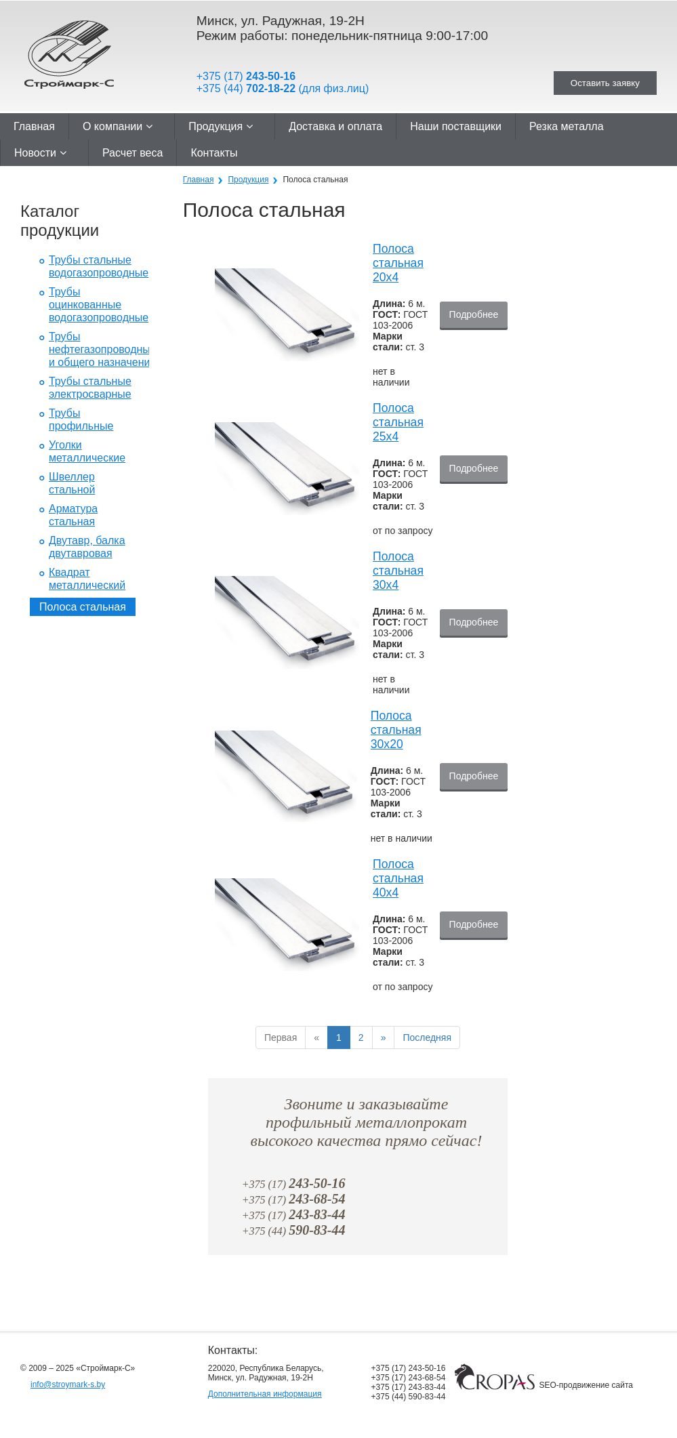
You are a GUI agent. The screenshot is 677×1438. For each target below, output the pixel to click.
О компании (117, 126)
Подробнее (474, 315)
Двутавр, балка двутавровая (87, 547)
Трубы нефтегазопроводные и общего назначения (103, 349)
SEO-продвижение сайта (586, 1385)
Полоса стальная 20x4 (398, 263)
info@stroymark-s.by (67, 1384)
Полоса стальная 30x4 (398, 571)
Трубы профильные (81, 419)
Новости (40, 153)
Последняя (427, 1037)
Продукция (220, 126)
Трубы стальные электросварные (90, 387)
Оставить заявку (605, 83)
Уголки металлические (87, 451)
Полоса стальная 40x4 (398, 878)
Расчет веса (132, 153)
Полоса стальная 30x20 (396, 730)
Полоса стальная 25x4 (398, 422)
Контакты (213, 153)
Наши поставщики (455, 126)
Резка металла (566, 126)
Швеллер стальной (72, 483)
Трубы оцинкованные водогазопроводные (98, 304)
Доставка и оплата (335, 126)
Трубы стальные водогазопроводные (98, 266)
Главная (34, 126)
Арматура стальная (73, 515)
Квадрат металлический (87, 579)
